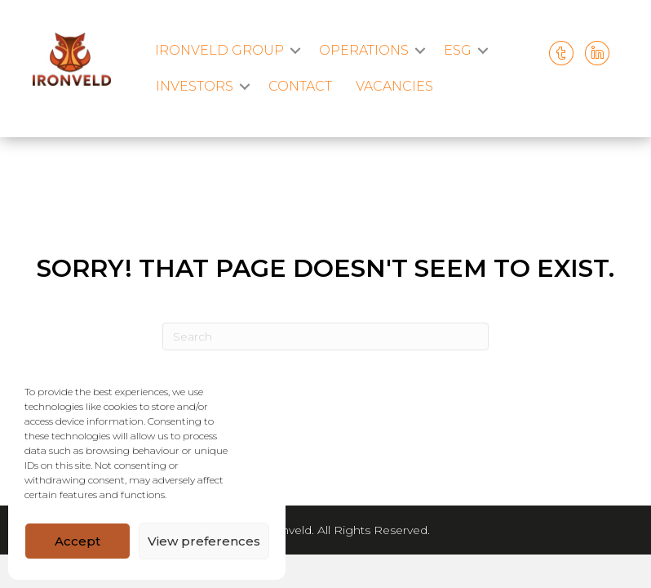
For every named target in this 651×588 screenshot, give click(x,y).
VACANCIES (394, 86)
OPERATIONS (364, 50)
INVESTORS (194, 86)
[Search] (325, 336)
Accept (77, 541)
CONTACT (300, 86)
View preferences (204, 541)
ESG (458, 50)
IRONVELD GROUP (219, 50)
